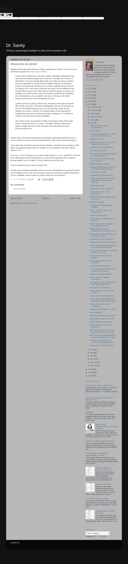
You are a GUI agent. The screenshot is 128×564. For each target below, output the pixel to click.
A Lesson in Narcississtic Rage (97, 499)
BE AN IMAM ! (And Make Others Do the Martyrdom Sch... (103, 235)
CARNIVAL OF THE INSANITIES (102, 147)
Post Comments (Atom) (28, 203)
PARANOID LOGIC (97, 139)
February (93, 362)
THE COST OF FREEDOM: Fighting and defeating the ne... (103, 155)
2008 (90, 101)
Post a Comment (19, 189)
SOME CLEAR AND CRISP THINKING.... (100, 305)
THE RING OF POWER (98, 172)
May (92, 353)
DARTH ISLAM (95, 131)
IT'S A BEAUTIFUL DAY (98, 150)
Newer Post (16, 198)
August (93, 120)
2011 (90, 92)
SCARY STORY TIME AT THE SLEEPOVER (101, 211)
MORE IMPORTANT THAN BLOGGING (99, 193)
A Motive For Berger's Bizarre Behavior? (100, 441)
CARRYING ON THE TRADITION (102, 319)
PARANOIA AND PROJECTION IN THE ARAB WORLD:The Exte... (102, 168)
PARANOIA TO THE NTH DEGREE (102, 242)
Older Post (75, 198)
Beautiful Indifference (103, 484)
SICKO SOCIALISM (97, 186)
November (94, 110)
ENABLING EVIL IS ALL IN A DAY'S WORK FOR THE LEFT (103, 143)
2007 (90, 104)
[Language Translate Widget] (98, 533)
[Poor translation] (9, 15)
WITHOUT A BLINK (97, 202)
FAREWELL (90, 412)
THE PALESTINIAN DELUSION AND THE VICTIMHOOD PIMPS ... (103, 246)
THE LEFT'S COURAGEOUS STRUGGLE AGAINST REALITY (102, 341)
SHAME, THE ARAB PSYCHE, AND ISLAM (104, 469)
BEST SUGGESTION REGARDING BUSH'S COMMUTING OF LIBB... (103, 336)
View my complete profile (95, 80)
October (93, 113)
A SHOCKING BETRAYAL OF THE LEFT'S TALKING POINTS (102, 135)
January (93, 365)
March (92, 359)
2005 (90, 372)
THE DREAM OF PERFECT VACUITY (104, 309)
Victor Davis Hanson (38, 72)
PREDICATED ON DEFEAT (100, 164)
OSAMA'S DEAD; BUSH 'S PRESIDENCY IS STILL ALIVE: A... (103, 230)
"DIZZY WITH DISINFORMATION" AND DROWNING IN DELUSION (103, 300)
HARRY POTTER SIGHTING (100, 266)
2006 (90, 369)
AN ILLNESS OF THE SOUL (100, 288)
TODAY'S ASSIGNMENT (99, 216)
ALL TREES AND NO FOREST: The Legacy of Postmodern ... (103, 270)
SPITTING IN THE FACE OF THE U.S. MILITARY (102, 160)
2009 (90, 98)
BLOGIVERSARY (96, 312)
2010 (90, 95)
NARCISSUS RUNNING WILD (101, 274)
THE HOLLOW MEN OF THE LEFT (102, 316)
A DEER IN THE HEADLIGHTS (101, 175)
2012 (90, 88)
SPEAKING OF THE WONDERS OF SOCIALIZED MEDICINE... (103, 283)
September (94, 117)
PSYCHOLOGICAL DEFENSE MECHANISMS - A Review (97, 454)
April (92, 356)
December (94, 107)
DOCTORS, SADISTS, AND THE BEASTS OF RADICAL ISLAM (102, 331)
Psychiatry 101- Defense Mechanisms (99, 385)
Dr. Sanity (15, 45)
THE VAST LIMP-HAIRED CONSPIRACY (99, 127)
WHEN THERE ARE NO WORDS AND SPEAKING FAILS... (102, 225)
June (92, 350)
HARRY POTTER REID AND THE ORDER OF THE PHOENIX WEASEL (102, 180)
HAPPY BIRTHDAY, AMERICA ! (101, 322)
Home (46, 198)
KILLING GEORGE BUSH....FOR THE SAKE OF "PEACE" (104, 251)
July (92, 123)
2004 (90, 376)
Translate (100, 536)
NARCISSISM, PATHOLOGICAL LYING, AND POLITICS (106, 426)
